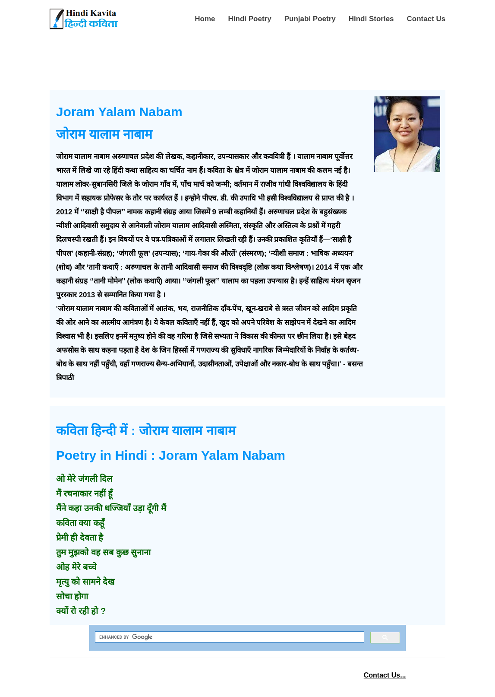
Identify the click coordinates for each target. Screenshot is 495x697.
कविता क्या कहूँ (80, 523)
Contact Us (426, 19)
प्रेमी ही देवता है (80, 537)
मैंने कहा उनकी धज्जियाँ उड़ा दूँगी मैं (111, 508)
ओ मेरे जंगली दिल (84, 479)
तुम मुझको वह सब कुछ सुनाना (103, 552)
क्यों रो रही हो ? (81, 611)
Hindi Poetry (249, 19)
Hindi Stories (371, 19)
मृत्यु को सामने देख (85, 581)
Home (205, 19)
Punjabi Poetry (310, 19)
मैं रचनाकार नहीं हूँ (84, 493)
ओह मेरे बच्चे (76, 567)
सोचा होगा (72, 596)
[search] (228, 637)
